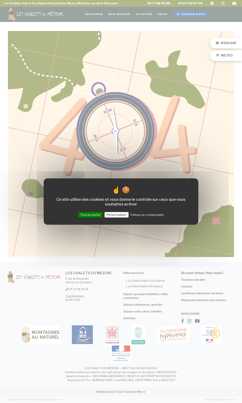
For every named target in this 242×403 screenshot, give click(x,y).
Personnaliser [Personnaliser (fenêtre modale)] (116, 214)
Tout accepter (90, 214)
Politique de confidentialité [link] (147, 214)
